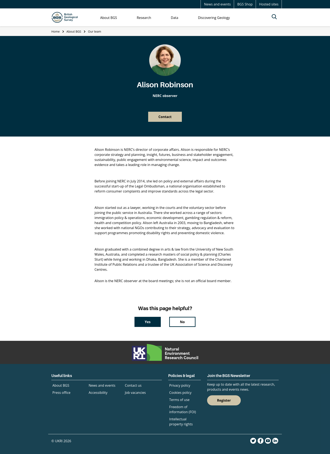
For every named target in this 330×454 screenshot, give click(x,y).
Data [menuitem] (174, 17)
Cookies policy (180, 392)
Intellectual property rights (181, 421)
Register (224, 400)
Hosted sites (268, 4)
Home (55, 31)
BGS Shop (245, 4)
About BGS (74, 31)
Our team (94, 31)
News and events (217, 4)
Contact (165, 116)
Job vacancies (135, 392)
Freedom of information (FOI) (182, 409)
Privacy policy (179, 385)
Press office (61, 392)
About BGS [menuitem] (108, 17)
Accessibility (98, 392)
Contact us (133, 385)
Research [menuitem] (144, 17)
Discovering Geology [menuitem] (214, 17)
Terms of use (179, 399)
